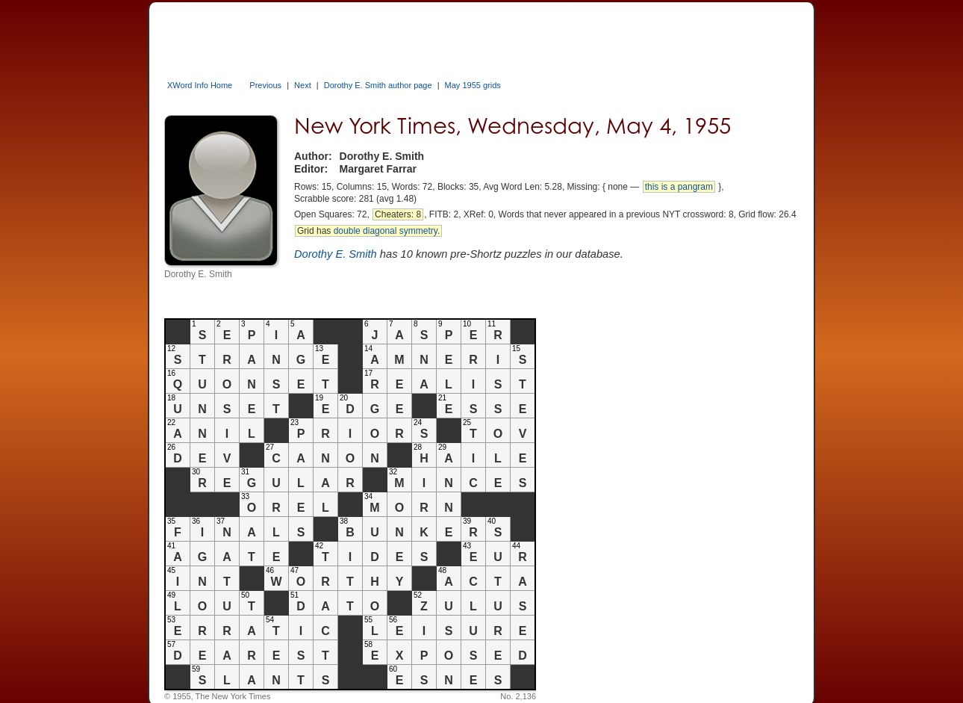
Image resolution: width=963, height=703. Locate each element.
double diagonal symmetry (385, 231)
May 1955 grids (473, 85)
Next (302, 85)
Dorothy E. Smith (335, 254)
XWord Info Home (199, 85)
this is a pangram (679, 187)
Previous (265, 85)
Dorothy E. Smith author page (378, 85)
